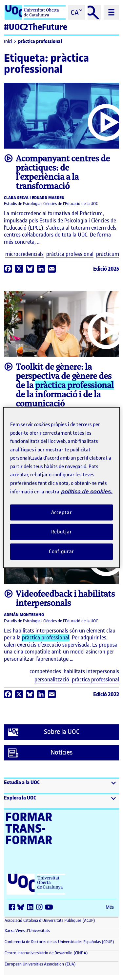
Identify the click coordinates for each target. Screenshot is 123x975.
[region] (61, 487)
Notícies (40, 753)
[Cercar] (94, 12)
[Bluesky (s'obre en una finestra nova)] (22, 907)
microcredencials (24, 254)
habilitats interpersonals (91, 671)
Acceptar (61, 512)
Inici (8, 41)
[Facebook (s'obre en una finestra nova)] (13, 907)
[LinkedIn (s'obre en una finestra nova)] (31, 907)
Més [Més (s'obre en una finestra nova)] (110, 907)
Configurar (61, 551)
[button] (61, 786)
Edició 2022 (106, 694)
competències (45, 671)
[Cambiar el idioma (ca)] (76, 12)
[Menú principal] (111, 12)
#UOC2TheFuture (35, 27)
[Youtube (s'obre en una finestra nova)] (50, 907)
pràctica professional (40, 41)
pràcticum (107, 254)
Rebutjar (61, 532)
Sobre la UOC (43, 732)
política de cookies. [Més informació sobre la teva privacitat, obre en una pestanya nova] (87, 491)
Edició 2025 (106, 268)
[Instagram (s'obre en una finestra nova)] (41, 907)
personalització (51, 679)
